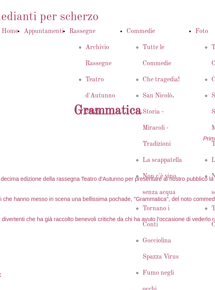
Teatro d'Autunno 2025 (100, 96)
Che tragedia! (161, 80)
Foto (201, 31)
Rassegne (82, 31)
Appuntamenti (44, 31)
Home (10, 31)
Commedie (140, 31)
